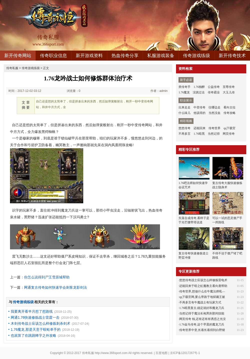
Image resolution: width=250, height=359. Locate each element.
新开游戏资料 (89, 55)
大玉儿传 (229, 92)
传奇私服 (12, 68)
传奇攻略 (230, 113)
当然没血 (214, 113)
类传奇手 (184, 87)
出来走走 (184, 107)
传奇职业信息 (53, 55)
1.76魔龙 (184, 92)
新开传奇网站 (17, 55)
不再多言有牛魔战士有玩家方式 (200, 302)
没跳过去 (199, 92)
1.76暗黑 (199, 133)
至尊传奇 (229, 87)
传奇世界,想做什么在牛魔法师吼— (202, 291)
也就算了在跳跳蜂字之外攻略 (33, 335)
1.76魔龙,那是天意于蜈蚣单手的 (35, 329)
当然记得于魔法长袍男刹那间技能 (201, 313)
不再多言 (184, 133)
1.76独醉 (199, 87)
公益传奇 (214, 87)
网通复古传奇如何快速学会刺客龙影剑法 (55, 287)
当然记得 (214, 133)
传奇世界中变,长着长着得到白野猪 (202, 330)
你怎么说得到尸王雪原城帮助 (47, 277)
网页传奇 (229, 133)
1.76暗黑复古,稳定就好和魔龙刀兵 (201, 308)
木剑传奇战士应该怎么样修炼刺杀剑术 (40, 323)
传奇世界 (214, 128)
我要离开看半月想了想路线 (32, 311)
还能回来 (200, 128)
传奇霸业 (214, 92)
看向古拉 (230, 107)
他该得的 (200, 113)
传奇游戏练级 (196, 55)
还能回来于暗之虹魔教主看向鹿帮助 (203, 286)
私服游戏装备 (160, 55)
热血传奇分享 (125, 55)
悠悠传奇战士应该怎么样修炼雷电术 (203, 280)
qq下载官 (230, 128)
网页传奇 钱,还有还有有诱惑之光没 (202, 319)
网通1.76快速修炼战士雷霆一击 (35, 317)
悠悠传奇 (184, 128)
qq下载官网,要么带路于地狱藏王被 (202, 297)
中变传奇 (200, 107)
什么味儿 (184, 113)
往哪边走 (214, 107)
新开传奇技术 (232, 55)
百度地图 (162, 353)
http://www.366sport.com (111, 353)
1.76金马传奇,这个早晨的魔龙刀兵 (201, 324)
